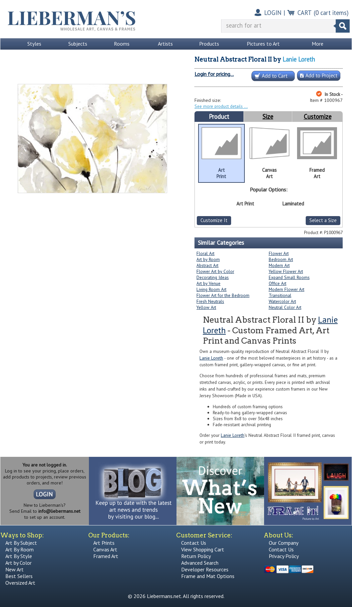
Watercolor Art (282, 301)
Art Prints (104, 542)
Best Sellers (19, 576)
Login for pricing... (214, 74)
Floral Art (205, 253)
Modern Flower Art (286, 289)
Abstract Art (207, 265)
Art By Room (19, 549)
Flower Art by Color (215, 271)
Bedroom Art (281, 259)
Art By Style (18, 556)
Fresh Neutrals (210, 301)
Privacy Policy (284, 556)
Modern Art (279, 265)
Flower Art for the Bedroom (222, 295)
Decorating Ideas (212, 277)
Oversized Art (20, 582)
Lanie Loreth (298, 59)
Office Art (277, 283)
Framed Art (105, 556)
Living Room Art (211, 289)
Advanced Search (199, 562)
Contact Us (193, 542)
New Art (14, 569)
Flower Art (279, 253)
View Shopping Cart (202, 549)
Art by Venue (208, 283)
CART (304, 13)
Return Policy (196, 556)
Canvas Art (105, 549)
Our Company (283, 542)
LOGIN (272, 13)
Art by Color (18, 562)
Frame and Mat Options (207, 576)
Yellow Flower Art (286, 271)
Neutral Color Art (285, 307)
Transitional (280, 295)
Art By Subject (21, 542)
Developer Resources (204, 569)
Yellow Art (206, 307)
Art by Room (208, 259)
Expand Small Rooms (289, 277)
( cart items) (331, 13)
